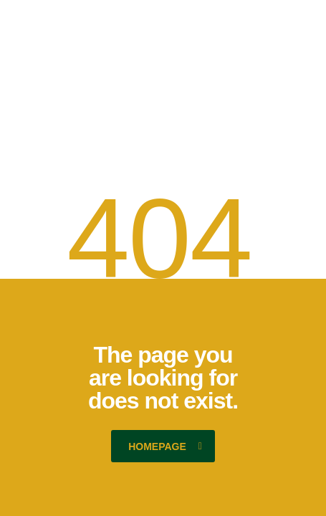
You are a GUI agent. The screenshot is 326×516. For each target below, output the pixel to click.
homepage (165, 446)
